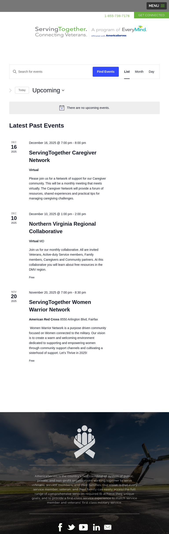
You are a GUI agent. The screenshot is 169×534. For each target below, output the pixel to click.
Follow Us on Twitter (73, 527)
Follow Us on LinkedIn (97, 527)
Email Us (107, 527)
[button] (157, 5)
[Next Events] (10, 90)
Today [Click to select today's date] (22, 90)
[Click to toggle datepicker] (48, 90)
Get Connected (151, 15)
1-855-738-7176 (117, 16)
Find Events (105, 71)
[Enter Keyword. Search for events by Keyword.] (51, 72)
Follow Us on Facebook (61, 527)
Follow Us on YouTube (85, 527)
